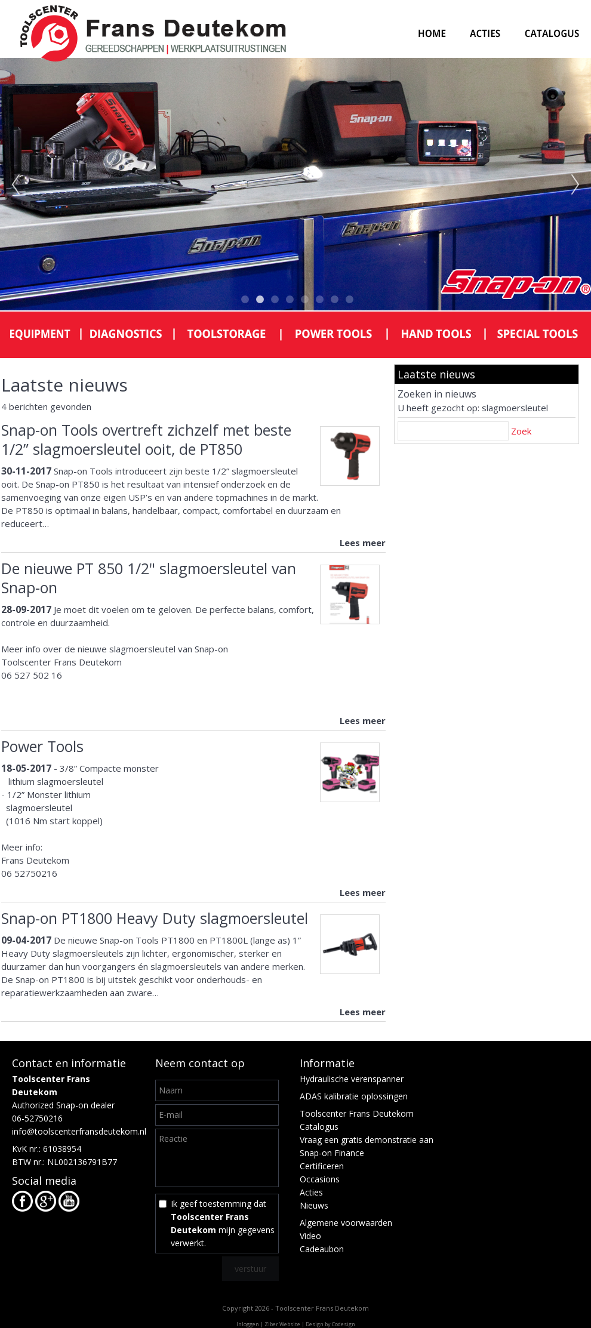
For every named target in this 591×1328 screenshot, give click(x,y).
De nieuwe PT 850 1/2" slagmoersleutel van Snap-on (148, 577)
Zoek (521, 431)
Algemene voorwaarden (346, 1222)
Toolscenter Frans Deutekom (357, 1113)
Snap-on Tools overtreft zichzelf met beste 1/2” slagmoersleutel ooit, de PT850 (146, 439)
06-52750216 (37, 1118)
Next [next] (575, 185)
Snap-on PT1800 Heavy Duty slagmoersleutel (154, 918)
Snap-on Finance (332, 1152)
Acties (311, 1192)
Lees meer (363, 543)
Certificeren (322, 1166)
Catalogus (319, 1126)
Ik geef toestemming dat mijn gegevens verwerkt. (223, 1223)
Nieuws (314, 1205)
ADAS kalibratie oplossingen (354, 1096)
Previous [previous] (15, 185)
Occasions (320, 1179)
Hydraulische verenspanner (352, 1078)
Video (310, 1235)
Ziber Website (282, 1324)
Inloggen (247, 1324)
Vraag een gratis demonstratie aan (366, 1139)
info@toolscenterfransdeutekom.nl (79, 1131)
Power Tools (42, 746)
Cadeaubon (322, 1249)
